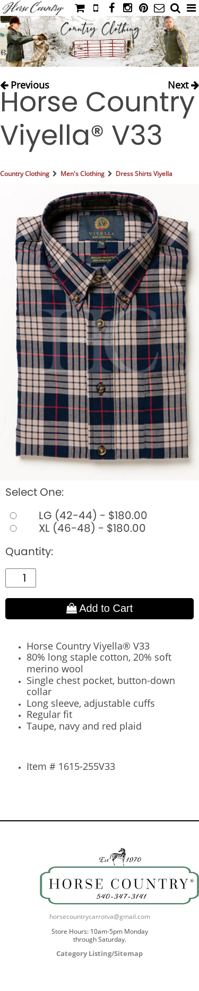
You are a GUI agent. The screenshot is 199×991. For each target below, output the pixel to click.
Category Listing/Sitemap (99, 953)
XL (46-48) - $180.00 (75, 528)
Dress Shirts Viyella (144, 173)
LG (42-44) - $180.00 (76, 515)
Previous (24, 82)
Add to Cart (99, 608)
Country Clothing (24, 173)
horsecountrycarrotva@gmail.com (99, 916)
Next (183, 82)
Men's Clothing (82, 173)
